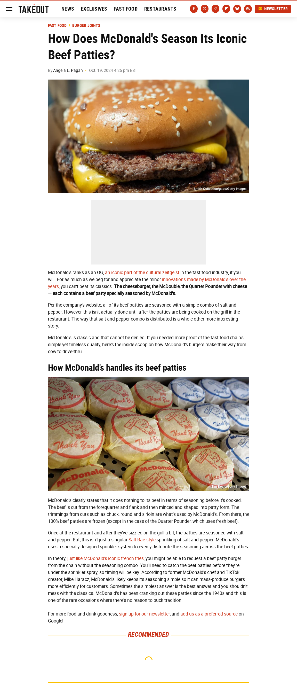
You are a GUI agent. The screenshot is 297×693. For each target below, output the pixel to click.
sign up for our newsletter (144, 614)
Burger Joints (86, 26)
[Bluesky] (237, 9)
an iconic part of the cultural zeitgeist (142, 272)
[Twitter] (204, 9)
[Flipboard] (226, 9)
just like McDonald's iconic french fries (105, 558)
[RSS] (248, 9)
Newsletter (273, 8)
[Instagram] (215, 9)
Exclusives (94, 9)
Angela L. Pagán (68, 70)
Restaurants (160, 9)
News (67, 9)
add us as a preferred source (209, 614)
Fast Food (126, 9)
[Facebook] (194, 9)
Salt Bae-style (142, 540)
